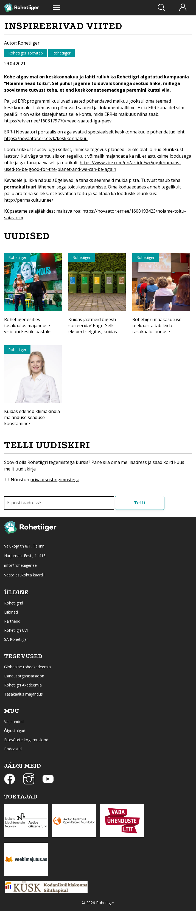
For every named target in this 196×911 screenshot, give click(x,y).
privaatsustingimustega (54, 480)
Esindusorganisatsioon (24, 676)
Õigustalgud (14, 730)
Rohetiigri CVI (16, 630)
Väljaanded (14, 721)
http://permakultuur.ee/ (28, 200)
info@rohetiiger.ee (20, 565)
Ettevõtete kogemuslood (26, 739)
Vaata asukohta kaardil (24, 575)
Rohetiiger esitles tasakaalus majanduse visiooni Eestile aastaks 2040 (28, 328)
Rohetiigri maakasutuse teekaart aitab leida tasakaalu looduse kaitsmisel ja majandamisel (159, 328)
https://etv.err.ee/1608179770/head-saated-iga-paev (57, 121)
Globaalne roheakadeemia (27, 666)
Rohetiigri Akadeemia (23, 685)
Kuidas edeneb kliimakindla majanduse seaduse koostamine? (32, 417)
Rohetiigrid (13, 603)
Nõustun (45, 480)
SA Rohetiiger (16, 639)
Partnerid (12, 621)
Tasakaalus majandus (23, 694)
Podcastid (13, 748)
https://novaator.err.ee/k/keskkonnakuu (46, 138)
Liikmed (11, 612)
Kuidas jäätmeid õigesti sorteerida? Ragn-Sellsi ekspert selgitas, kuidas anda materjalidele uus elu (96, 328)
